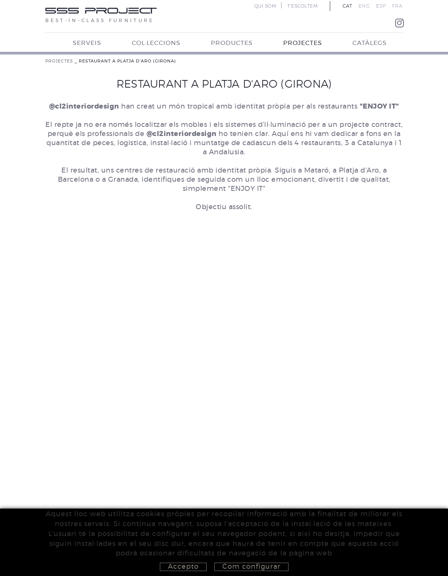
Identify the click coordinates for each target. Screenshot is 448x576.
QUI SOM (265, 6)
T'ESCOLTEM (302, 6)
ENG (364, 6)
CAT (347, 6)
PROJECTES (59, 61)
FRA (397, 6)
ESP (381, 6)
